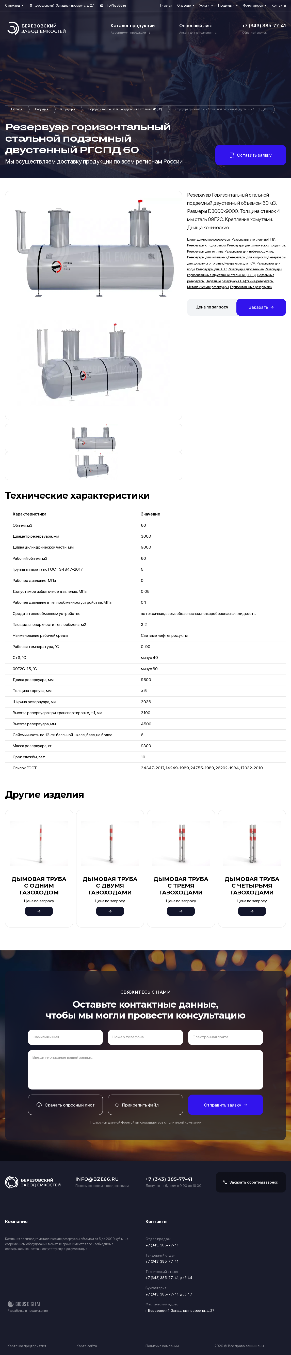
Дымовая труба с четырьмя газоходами (252, 886)
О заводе (184, 5)
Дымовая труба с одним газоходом (39, 886)
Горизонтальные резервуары (251, 287)
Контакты (279, 5)
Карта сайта (87, 1346)
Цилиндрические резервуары (209, 239)
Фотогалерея (253, 5)
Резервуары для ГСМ (239, 263)
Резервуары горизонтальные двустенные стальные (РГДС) (124, 109)
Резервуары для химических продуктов (256, 245)
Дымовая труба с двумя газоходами (110, 886)
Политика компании (162, 1346)
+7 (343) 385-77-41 (264, 25)
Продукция (226, 5)
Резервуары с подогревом (206, 245)
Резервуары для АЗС (211, 269)
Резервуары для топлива (205, 251)
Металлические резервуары (208, 287)
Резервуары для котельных (207, 257)
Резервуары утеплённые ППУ (253, 239)
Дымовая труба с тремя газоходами (180, 886)
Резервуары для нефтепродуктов (249, 251)
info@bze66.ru (115, 5)
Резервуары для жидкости (247, 257)
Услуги (204, 5)
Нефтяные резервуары (222, 281)
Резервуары (67, 109)
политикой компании (184, 1122)
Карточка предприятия (27, 1346)
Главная (166, 5)
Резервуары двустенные (246, 269)
